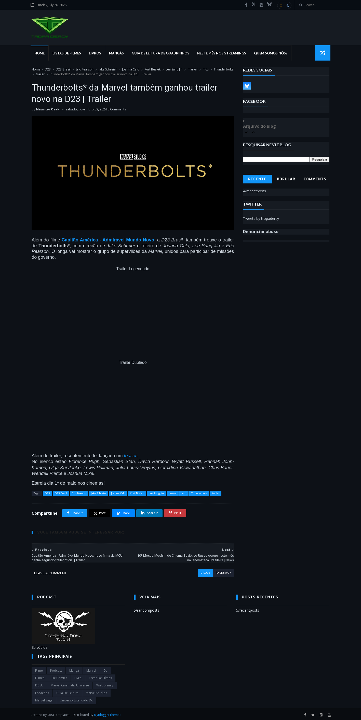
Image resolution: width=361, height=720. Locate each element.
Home (40, 53)
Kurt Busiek (152, 69)
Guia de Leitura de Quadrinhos (161, 53)
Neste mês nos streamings (222, 53)
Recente (257, 179)
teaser (130, 454)
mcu (206, 69)
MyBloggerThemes (108, 713)
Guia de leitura (67, 691)
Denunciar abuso (260, 232)
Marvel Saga (43, 699)
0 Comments (117, 110)
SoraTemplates (59, 713)
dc (105, 669)
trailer (60, 74)
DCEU (39, 684)
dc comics (59, 676)
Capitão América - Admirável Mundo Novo (106, 238)
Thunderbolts (41, 74)
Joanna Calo (130, 69)
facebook (220, 571)
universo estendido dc (76, 699)
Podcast (56, 669)
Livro (78, 676)
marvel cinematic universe (70, 684)
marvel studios (96, 691)
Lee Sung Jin (174, 69)
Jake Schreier (108, 69)
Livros (96, 53)
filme (39, 669)
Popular (286, 179)
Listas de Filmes (68, 53)
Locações (42, 691)
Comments (315, 179)
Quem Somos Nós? (271, 53)
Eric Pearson (84, 69)
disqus (201, 571)
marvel (192, 69)
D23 (48, 69)
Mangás (117, 53)
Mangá (74, 669)
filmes (39, 676)
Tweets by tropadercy (261, 218)
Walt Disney (104, 684)
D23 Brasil (63, 69)
